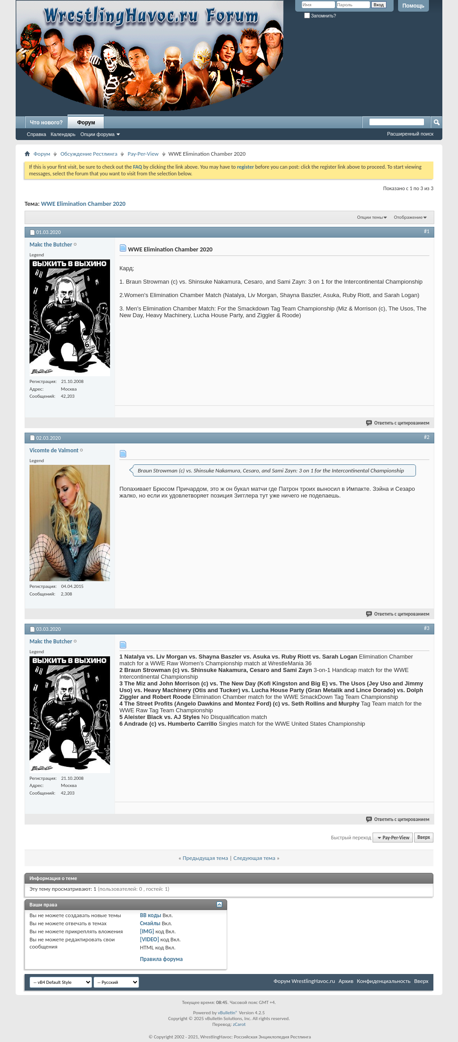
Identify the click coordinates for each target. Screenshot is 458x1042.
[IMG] (147, 931)
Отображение (408, 217)
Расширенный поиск (410, 133)
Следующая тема (254, 858)
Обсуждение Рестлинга (88, 153)
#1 (426, 231)
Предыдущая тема (205, 858)
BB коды (150, 915)
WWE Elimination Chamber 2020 (83, 204)
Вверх (423, 838)
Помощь (413, 6)
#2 (426, 437)
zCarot (239, 1024)
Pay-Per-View (142, 153)
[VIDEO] (149, 939)
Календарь (63, 134)
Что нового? (46, 122)
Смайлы (150, 923)
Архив (346, 981)
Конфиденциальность (384, 981)
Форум (86, 122)
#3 (426, 628)
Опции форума (97, 134)
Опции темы (370, 217)
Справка (36, 134)
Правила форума (161, 959)
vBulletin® (228, 1013)
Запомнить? (320, 15)
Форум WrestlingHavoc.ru (304, 981)
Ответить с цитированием (398, 423)
